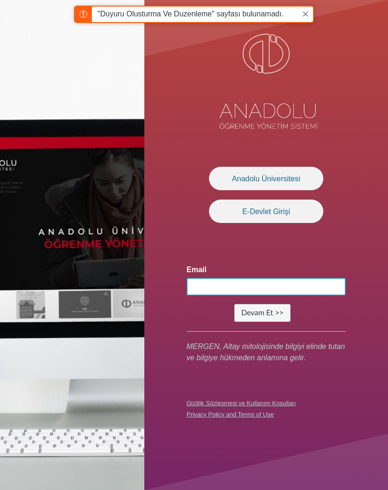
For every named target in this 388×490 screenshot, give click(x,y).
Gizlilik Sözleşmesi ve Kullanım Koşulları (241, 403)
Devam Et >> (262, 313)
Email (197, 270)
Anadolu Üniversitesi (266, 179)
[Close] (305, 14)
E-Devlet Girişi (266, 211)
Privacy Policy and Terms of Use (230, 414)
